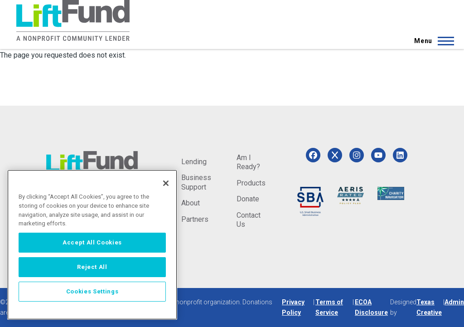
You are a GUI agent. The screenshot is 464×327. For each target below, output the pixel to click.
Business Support (196, 182)
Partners (194, 219)
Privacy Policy (293, 307)
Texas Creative (429, 307)
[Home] (73, 20)
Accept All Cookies (92, 242)
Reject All (92, 267)
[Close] (166, 183)
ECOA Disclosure (371, 307)
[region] (92, 245)
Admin (454, 302)
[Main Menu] (431, 41)
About (190, 203)
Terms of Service (329, 307)
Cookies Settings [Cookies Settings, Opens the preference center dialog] (92, 291)
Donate (248, 199)
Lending (194, 161)
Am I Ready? (248, 162)
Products (251, 183)
